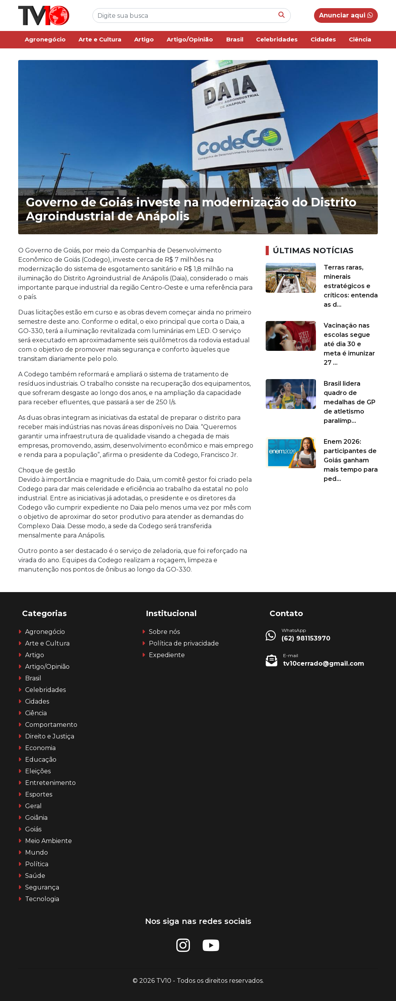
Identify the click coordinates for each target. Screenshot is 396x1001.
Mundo (36, 852)
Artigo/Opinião (190, 39)
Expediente (167, 655)
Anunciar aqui (346, 15)
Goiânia (36, 817)
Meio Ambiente (48, 841)
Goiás (33, 829)
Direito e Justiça (49, 736)
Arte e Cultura (100, 39)
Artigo (144, 39)
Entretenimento (50, 782)
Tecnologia (42, 899)
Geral (33, 806)
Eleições (38, 771)
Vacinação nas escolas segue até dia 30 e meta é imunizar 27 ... (349, 344)
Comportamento (51, 724)
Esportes (38, 794)
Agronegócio (45, 39)
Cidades (323, 39)
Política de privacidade (184, 643)
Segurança (42, 887)
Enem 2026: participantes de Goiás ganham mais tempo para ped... (351, 460)
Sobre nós (164, 631)
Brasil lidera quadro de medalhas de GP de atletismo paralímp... (350, 402)
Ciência (360, 39)
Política (36, 864)
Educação (40, 759)
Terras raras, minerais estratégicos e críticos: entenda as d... (351, 286)
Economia (40, 748)
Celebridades (277, 39)
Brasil (234, 39)
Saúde (35, 875)
